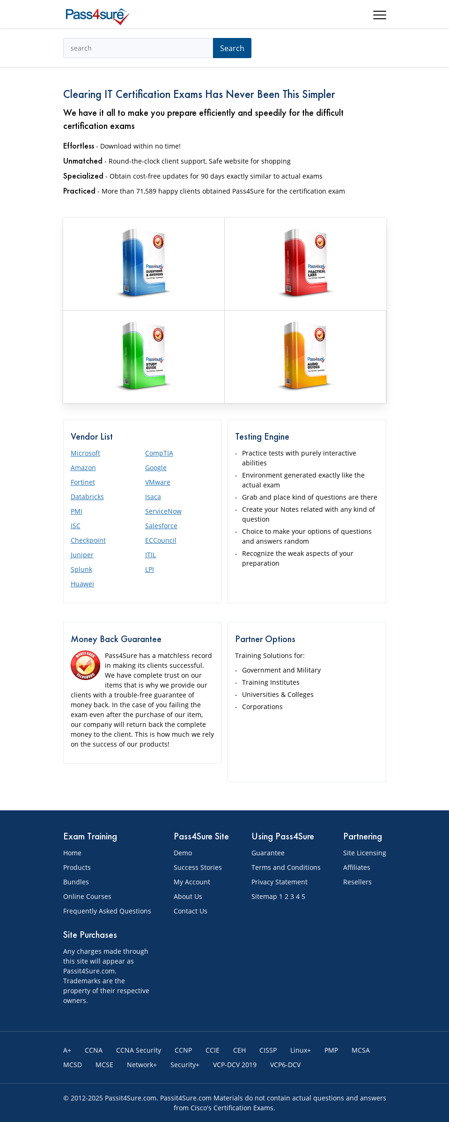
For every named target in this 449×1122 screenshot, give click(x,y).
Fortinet (83, 482)
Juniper (82, 554)
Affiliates (356, 867)
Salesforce (161, 525)
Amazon (83, 467)
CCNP (183, 1050)
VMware (157, 482)
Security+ (184, 1064)
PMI (76, 511)
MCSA (361, 1050)
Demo (183, 852)
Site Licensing (364, 852)
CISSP (268, 1050)
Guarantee (268, 852)
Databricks (87, 496)
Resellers (357, 881)
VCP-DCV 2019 (235, 1064)
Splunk (81, 569)
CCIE (213, 1050)
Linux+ (300, 1050)
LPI (149, 569)
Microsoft (85, 453)
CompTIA (159, 453)
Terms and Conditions (286, 867)
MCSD (72, 1064)
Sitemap (264, 896)
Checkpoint (88, 540)
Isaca (153, 496)
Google (156, 467)
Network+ (142, 1064)
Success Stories (198, 867)
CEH (239, 1050)
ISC (76, 525)
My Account (192, 881)
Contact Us (190, 910)
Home (72, 852)
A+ (67, 1050)
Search (232, 48)
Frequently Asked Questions (107, 910)
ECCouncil (161, 540)
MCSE (104, 1064)
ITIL (150, 554)
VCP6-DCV (285, 1064)
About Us (188, 896)
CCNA (94, 1050)
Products (77, 867)
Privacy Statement (279, 881)
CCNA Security (138, 1050)
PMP (331, 1050)
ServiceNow (163, 511)
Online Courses (87, 896)
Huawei (82, 583)
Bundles (76, 881)
